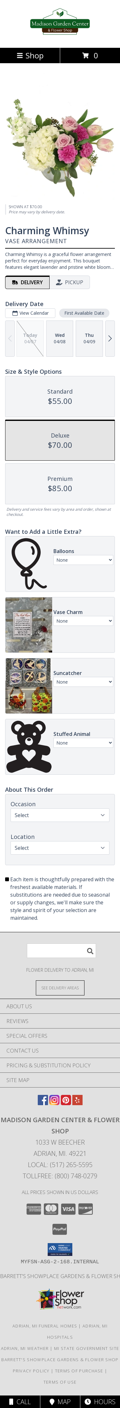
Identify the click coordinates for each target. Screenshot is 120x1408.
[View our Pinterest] (66, 1103)
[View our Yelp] (77, 1103)
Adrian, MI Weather (25, 1348)
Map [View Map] (60, 1401)
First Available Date (84, 313)
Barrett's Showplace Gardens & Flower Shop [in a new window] (59, 1359)
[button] (60, 1249)
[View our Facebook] (43, 1103)
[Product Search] (61, 950)
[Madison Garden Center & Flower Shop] (60, 38)
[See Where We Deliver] (60, 988)
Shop (30, 55)
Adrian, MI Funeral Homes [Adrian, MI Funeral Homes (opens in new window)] (44, 1326)
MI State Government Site (86, 1348)
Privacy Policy (31, 1371)
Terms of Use (60, 1382)
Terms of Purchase (79, 1371)
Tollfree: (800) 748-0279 (60, 1176)
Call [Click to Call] (20, 1401)
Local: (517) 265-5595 (60, 1164)
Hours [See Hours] (100, 1401)
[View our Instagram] (54, 1103)
